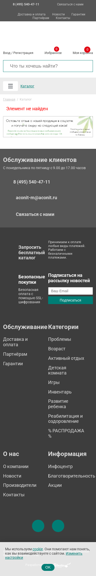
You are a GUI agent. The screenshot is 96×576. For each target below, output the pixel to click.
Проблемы (59, 339)
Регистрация (23, 53)
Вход (6, 53)
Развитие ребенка (58, 403)
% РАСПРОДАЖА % (66, 433)
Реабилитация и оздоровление (65, 418)
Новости (58, 14)
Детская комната (57, 370)
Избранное (53, 52)
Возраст (57, 348)
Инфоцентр (60, 466)
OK (48, 567)
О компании (15, 466)
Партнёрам (41, 18)
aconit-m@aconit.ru (36, 197)
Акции (55, 485)
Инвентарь (60, 392)
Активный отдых (66, 358)
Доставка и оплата (32, 14)
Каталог (27, 86)
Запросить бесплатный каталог (31, 252)
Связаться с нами (70, 4)
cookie (38, 549)
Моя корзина (83, 52)
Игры (54, 382)
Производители (19, 485)
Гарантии (78, 14)
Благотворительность (71, 476)
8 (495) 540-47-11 (31, 182)
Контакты (63, 18)
